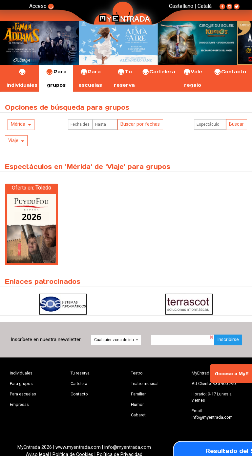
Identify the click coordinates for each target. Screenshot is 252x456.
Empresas (19, 404)
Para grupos (21, 383)
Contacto (230, 72)
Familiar (138, 394)
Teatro (137, 373)
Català (205, 6)
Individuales (21, 373)
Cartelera (158, 72)
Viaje (13, 140)
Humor (137, 404)
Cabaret (138, 414)
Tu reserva (80, 373)
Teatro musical (144, 383)
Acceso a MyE (231, 373)
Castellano (181, 6)
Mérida (18, 124)
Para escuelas (23, 394)
